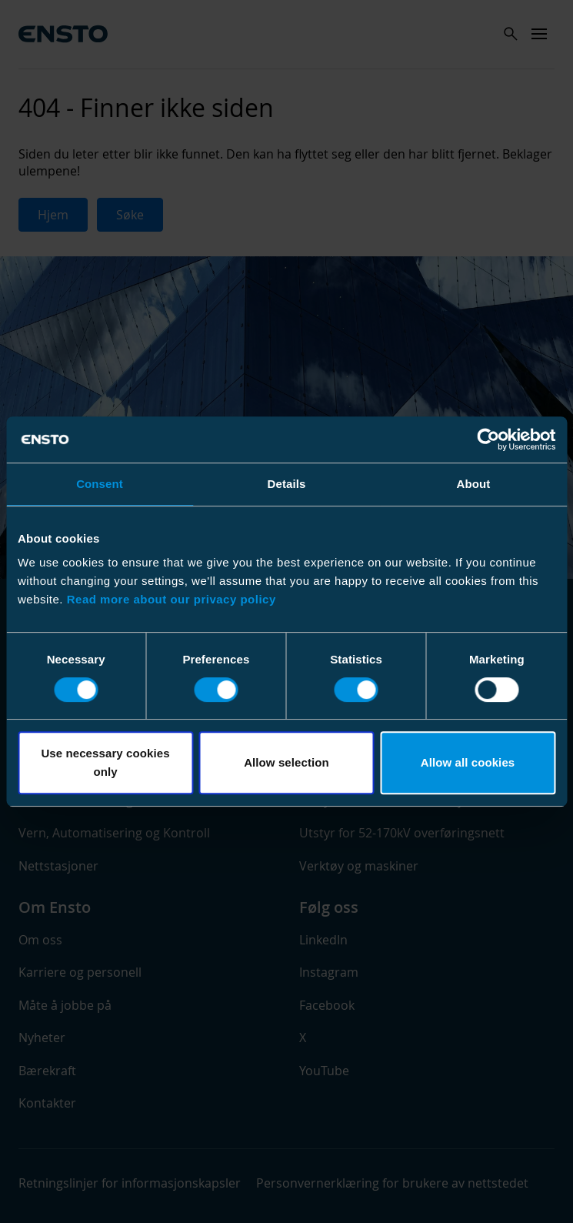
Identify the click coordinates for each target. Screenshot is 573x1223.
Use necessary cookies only (105, 762)
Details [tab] (287, 483)
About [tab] (474, 483)
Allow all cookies (468, 762)
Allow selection (286, 762)
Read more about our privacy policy (171, 599)
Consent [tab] (99, 483)
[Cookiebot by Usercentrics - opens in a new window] (488, 439)
